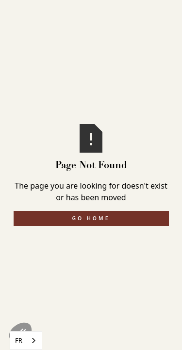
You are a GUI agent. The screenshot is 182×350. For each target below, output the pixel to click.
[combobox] (26, 340)
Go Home (91, 218)
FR (18, 340)
